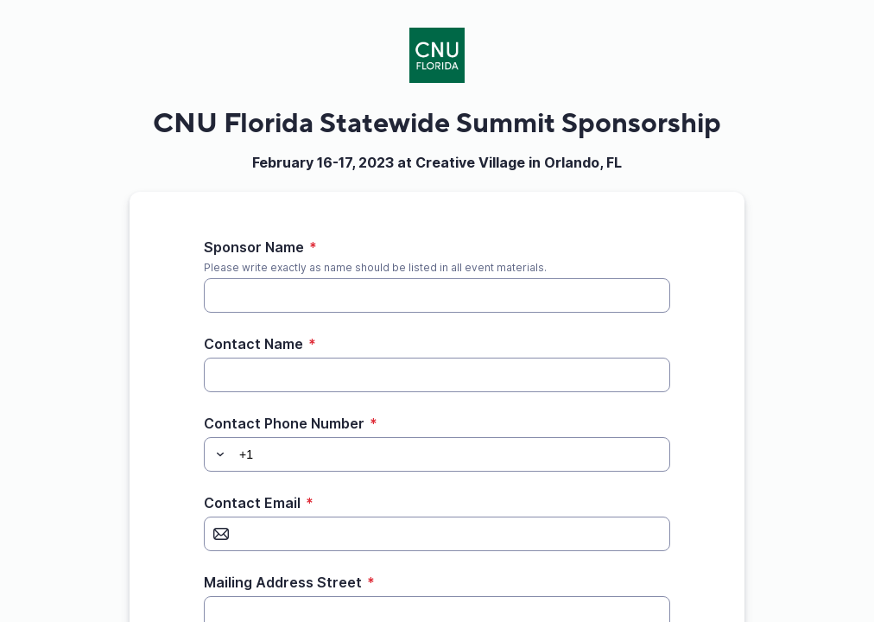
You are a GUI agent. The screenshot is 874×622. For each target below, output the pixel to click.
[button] (217, 454)
